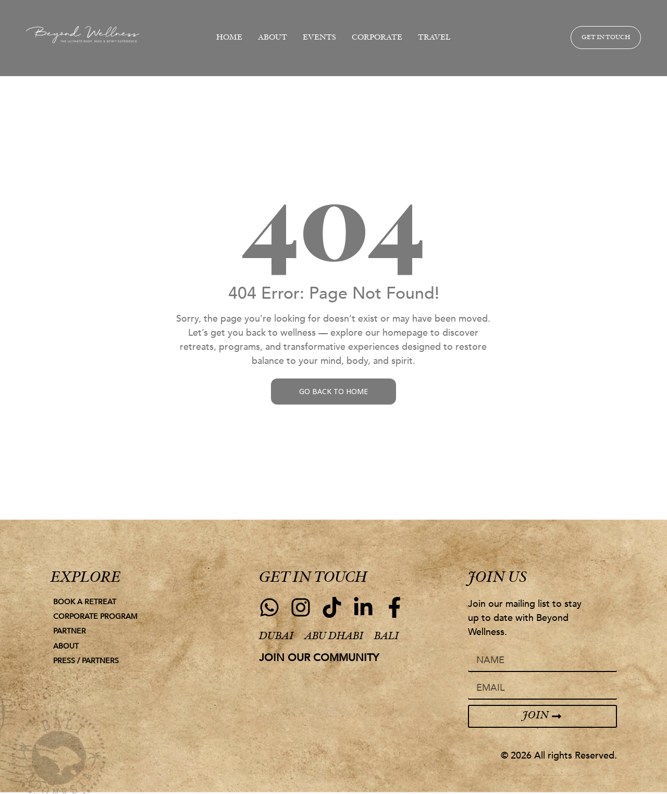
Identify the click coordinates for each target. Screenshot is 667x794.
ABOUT (272, 38)
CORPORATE (377, 38)
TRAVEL (434, 38)
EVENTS (319, 38)
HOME (229, 38)
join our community (319, 658)
